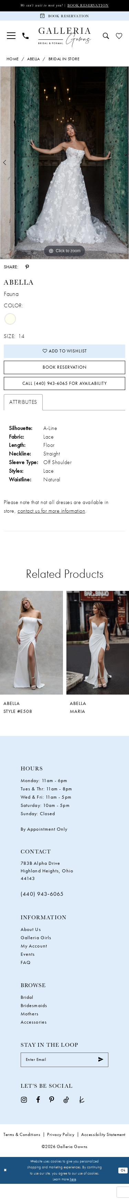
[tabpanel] (64, 166)
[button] (11, 39)
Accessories (34, 1035)
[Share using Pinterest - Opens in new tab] (27, 270)
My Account (34, 959)
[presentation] (31, 656)
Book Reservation (91, 5)
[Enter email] (64, 1074)
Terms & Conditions (21, 1150)
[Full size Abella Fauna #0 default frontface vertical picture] (64, 166)
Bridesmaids (34, 1018)
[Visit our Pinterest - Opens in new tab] (51, 1115)
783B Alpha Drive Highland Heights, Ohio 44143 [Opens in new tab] (47, 883)
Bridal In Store (64, 62)
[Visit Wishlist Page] (119, 39)
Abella (33, 62)
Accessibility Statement (103, 1150)
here (73, 1194)
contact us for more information (51, 523)
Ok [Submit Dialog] (122, 1185)
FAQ (26, 975)
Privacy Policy (60, 1150)
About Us (31, 942)
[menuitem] (11, 39)
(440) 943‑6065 (42, 907)
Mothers (30, 1027)
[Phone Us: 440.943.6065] (25, 39)
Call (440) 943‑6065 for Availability (64, 394)
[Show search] (105, 39)
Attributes (23, 415)
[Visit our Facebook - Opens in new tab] (38, 1115)
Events (28, 967)
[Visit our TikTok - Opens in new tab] (66, 1115)
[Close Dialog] (5, 1185)
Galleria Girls (36, 950)
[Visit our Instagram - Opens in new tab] (24, 1115)
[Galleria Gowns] (64, 41)
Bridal (27, 1010)
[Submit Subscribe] (100, 1074)
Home (13, 62)
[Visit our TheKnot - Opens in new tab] (82, 1115)
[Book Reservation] (64, 18)
